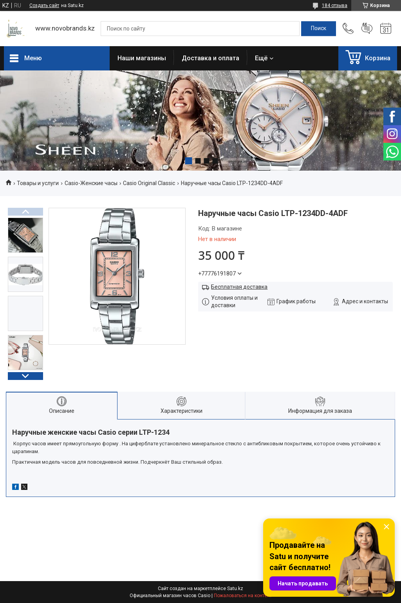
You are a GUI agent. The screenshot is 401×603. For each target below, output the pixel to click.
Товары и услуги (38, 183)
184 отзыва (334, 5)
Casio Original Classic (149, 183)
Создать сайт (44, 5)
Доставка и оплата (210, 58)
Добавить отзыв (366, 28)
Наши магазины (141, 58)
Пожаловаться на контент (243, 595)
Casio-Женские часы (91, 183)
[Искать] (318, 28)
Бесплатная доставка (239, 287)
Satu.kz (235, 588)
